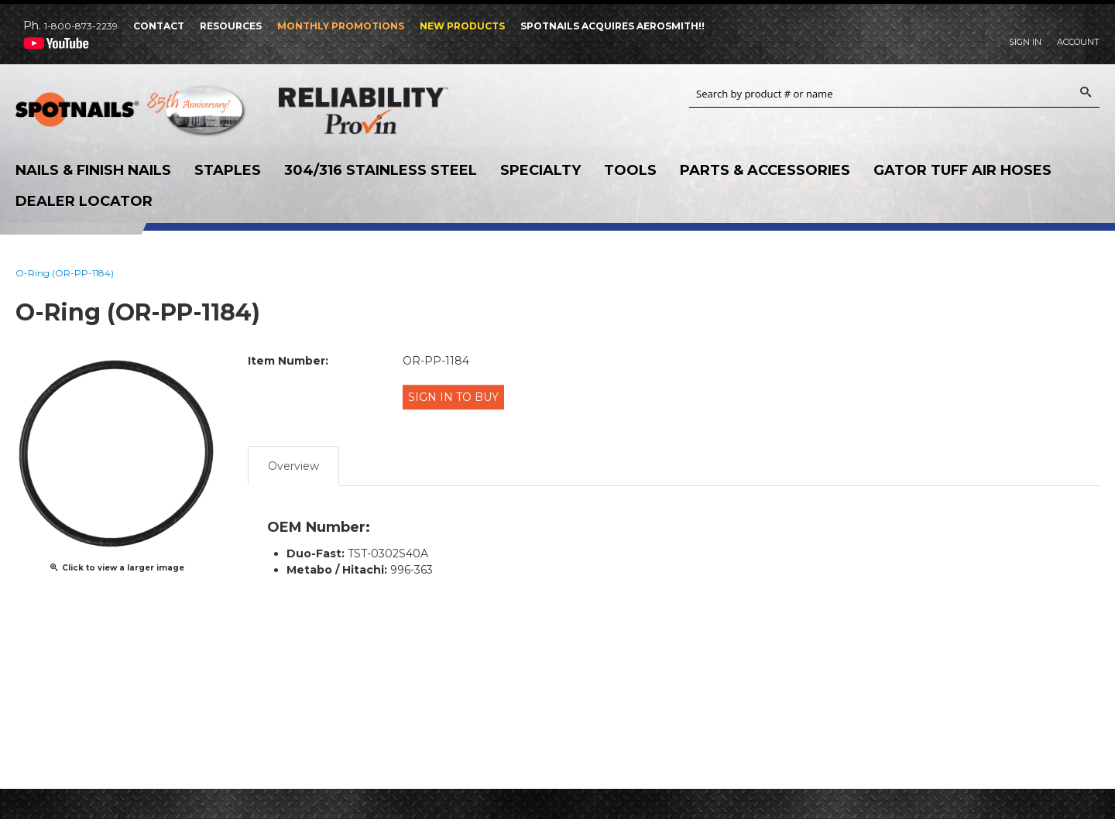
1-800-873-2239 (81, 26)
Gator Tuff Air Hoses (962, 170)
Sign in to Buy (457, 396)
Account (1078, 41)
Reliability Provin (395, 110)
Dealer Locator (84, 201)
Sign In (1025, 41)
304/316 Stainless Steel (380, 170)
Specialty (540, 170)
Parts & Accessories (765, 170)
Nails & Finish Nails (93, 170)
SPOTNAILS (131, 115)
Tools (630, 170)
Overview (293, 459)
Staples (227, 170)
